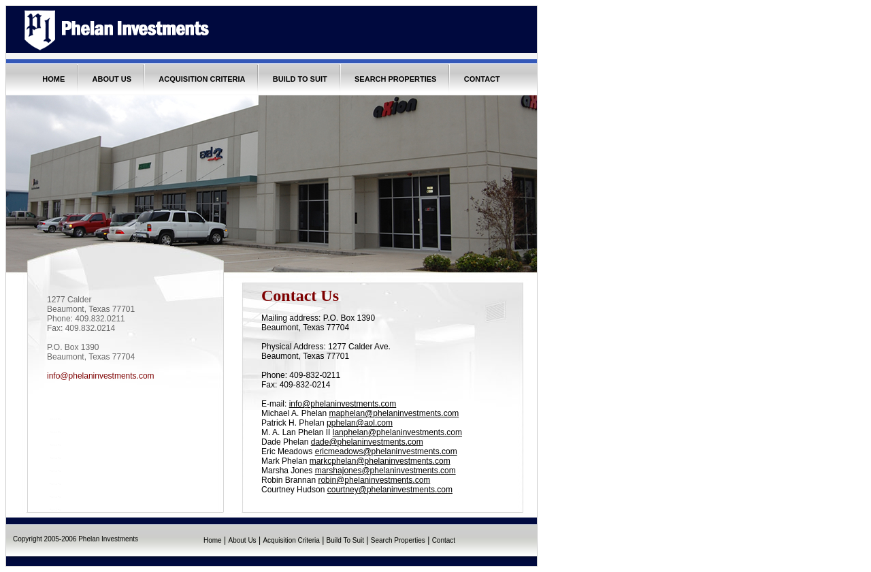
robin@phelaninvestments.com (374, 480)
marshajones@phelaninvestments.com (385, 470)
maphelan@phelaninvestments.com (394, 413)
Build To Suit (345, 540)
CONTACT (482, 79)
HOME (53, 79)
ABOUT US (112, 79)
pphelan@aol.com (360, 423)
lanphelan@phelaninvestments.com (397, 432)
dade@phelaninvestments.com (367, 442)
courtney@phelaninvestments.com (390, 489)
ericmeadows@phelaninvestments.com (386, 451)
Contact (443, 540)
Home (212, 540)
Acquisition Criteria (291, 540)
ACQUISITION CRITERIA (202, 79)
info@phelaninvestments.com (100, 376)
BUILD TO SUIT (300, 79)
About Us (242, 540)
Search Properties (398, 540)
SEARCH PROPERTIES (395, 79)
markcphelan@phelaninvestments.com (380, 461)
